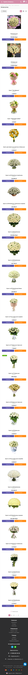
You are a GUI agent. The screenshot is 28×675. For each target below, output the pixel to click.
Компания (14, 620)
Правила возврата (14, 640)
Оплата (14, 637)
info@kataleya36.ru (15, 656)
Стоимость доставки (14, 632)
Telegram (12, 647)
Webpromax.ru (19, 673)
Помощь (14, 635)
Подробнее (8, 39)
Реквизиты (14, 622)
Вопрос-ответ (14, 630)
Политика (14, 625)
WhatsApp (15, 647)
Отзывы (14, 624)
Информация (14, 628)
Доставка (14, 639)
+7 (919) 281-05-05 (15, 653)
